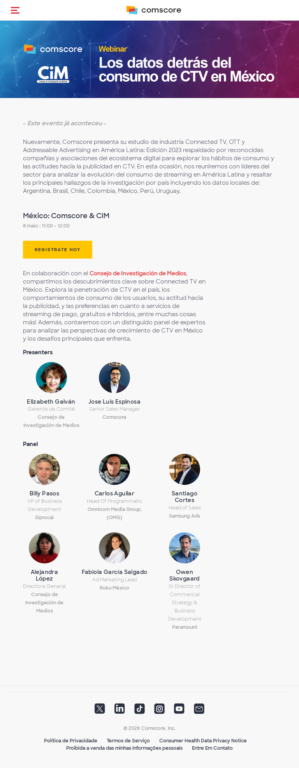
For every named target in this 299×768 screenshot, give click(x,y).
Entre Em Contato (212, 748)
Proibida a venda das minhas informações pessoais (124, 748)
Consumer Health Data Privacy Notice (203, 741)
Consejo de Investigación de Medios (138, 273)
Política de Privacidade (70, 741)
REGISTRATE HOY (58, 249)
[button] (15, 10)
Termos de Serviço (128, 741)
